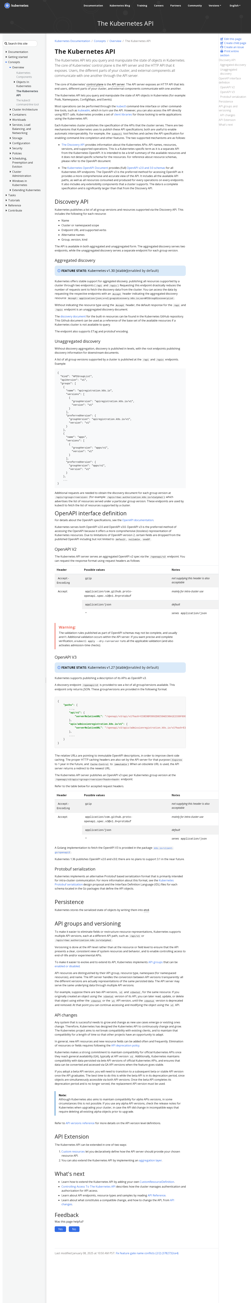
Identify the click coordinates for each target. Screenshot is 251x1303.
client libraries (123, 114)
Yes (60, 1229)
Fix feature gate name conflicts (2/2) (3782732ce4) (147, 1253)
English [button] (233, 5)
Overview (115, 41)
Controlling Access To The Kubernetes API (88, 1186)
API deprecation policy (125, 1045)
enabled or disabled (67, 966)
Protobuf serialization (233, 97)
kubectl (121, 106)
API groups (155, 962)
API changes (227, 115)
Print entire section (229, 53)
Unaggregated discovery (228, 71)
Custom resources (73, 1151)
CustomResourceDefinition (157, 1182)
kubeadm (84, 110)
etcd (146, 910)
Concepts (100, 41)
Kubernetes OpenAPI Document (87, 168)
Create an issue (232, 47)
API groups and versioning (228, 108)
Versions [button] (213, 5)
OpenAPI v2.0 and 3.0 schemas (146, 168)
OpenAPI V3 (227, 92)
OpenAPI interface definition (230, 80)
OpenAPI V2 (227, 87)
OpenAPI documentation (138, 520)
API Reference (157, 1195)
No (74, 1229)
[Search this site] (20, 43)
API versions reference (80, 1123)
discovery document (73, 316)
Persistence (226, 101)
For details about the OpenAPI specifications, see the (88, 520)
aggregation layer (150, 1160)
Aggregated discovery (233, 65)
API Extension (227, 120)
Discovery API (227, 60)
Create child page (233, 43)
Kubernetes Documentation (72, 41)
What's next (226, 124)
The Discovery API (73, 145)
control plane (94, 84)
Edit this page (230, 39)
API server (118, 84)
